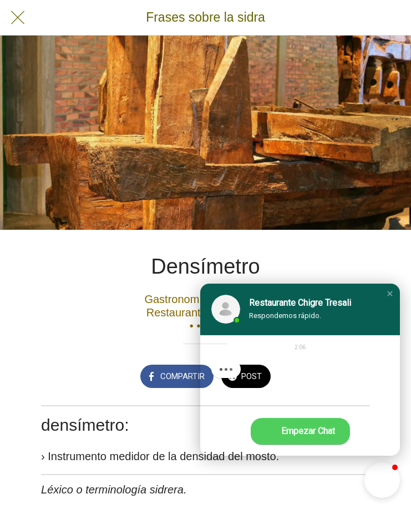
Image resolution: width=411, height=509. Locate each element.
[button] (389, 293)
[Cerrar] (17, 17)
